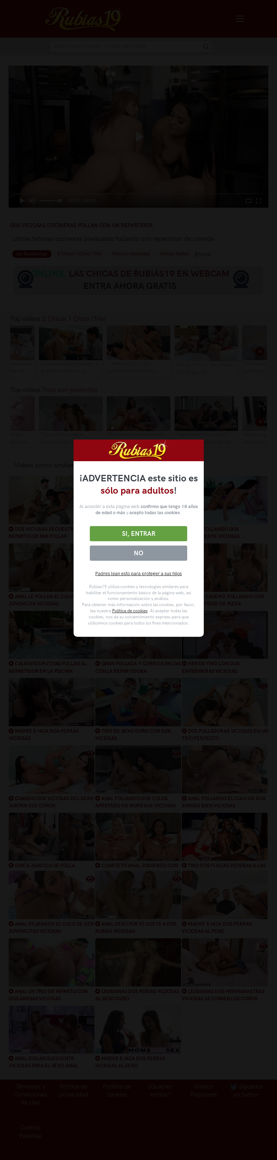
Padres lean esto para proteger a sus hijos (138, 573)
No (138, 553)
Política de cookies (130, 610)
